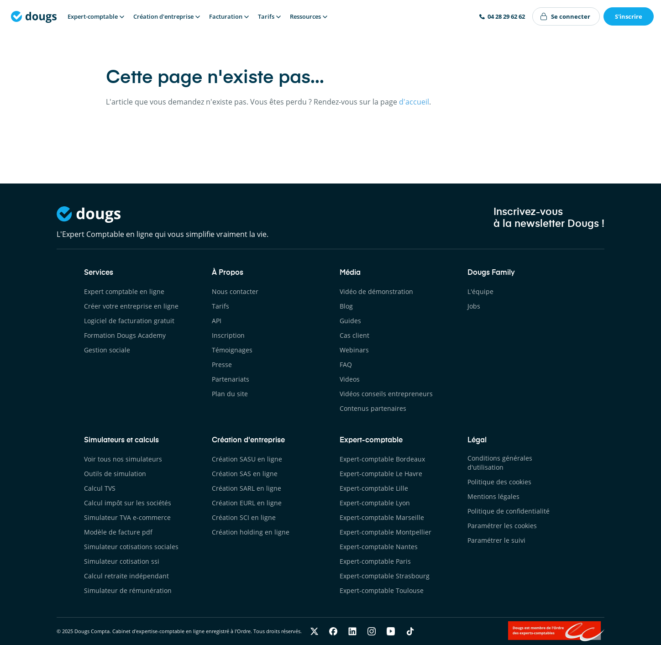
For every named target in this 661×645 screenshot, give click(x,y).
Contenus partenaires (373, 408)
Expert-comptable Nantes (379, 546)
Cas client (354, 335)
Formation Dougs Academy (125, 335)
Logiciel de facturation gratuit (129, 320)
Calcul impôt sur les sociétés (127, 502)
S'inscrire (628, 16)
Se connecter (570, 16)
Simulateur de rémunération (128, 590)
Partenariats (230, 379)
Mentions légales (493, 496)
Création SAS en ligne (245, 473)
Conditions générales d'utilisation (499, 463)
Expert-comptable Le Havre (381, 473)
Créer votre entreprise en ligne (131, 306)
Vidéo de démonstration (376, 291)
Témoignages (232, 350)
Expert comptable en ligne (124, 291)
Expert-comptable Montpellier (385, 532)
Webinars (354, 350)
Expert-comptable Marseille (382, 517)
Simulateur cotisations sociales (131, 546)
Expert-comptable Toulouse (382, 590)
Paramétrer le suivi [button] (496, 540)
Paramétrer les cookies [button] (502, 525)
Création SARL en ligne (246, 488)
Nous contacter (235, 291)
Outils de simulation (115, 473)
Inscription (228, 335)
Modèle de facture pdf (118, 532)
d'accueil (414, 102)
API (216, 320)
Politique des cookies (499, 481)
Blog (346, 306)
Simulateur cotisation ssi (121, 561)
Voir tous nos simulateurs (123, 459)
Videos (350, 379)
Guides (350, 320)
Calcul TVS (99, 488)
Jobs (473, 306)
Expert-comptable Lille (374, 488)
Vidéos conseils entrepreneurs (386, 393)
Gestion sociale (107, 350)
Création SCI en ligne (244, 517)
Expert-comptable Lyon (375, 502)
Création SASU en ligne (247, 459)
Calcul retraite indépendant (126, 576)
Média (350, 273)
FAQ (346, 364)
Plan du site (230, 393)
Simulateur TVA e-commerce (127, 517)
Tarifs (220, 306)
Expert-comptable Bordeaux (382, 459)
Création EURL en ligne (247, 502)
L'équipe (480, 291)
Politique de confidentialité (508, 511)
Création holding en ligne (250, 532)
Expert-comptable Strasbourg (385, 576)
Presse (222, 364)
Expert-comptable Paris (375, 561)
